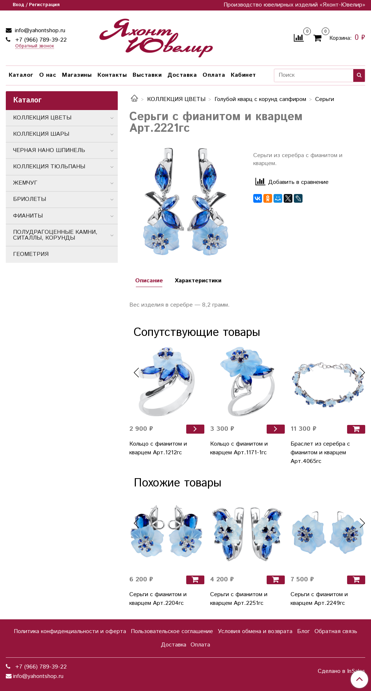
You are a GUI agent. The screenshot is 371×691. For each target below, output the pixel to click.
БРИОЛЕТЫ (29, 199)
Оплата (214, 75)
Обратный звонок (34, 46)
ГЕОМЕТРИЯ (31, 254)
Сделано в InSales (341, 671)
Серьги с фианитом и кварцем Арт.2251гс (238, 598)
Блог (303, 631)
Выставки (147, 75)
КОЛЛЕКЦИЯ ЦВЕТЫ (176, 99)
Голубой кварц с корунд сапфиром (260, 99)
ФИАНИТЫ (28, 216)
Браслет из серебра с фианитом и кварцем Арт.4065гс (320, 452)
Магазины (77, 75)
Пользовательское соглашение (172, 631)
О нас (48, 75)
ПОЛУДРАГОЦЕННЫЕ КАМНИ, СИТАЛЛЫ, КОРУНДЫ (55, 235)
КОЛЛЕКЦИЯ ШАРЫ (41, 134)
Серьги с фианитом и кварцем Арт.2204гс (158, 598)
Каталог (21, 75)
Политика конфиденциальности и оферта (70, 631)
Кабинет (243, 75)
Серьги (324, 99)
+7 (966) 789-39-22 (40, 40)
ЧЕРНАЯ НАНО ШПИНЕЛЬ (49, 150)
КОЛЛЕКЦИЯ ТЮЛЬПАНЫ (49, 167)
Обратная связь (335, 631)
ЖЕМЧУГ (25, 183)
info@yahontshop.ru (39, 30)
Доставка (182, 75)
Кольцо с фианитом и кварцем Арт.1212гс (158, 448)
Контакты (112, 75)
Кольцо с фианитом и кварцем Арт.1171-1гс (239, 448)
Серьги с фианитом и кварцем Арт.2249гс (319, 598)
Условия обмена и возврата (255, 631)
